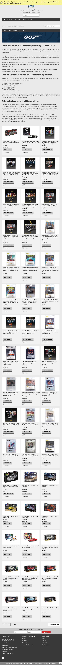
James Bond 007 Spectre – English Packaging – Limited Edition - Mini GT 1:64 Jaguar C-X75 (11, 363)
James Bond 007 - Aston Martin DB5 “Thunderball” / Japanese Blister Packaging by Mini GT (49, 394)
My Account (24, 640)
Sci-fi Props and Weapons (7, 649)
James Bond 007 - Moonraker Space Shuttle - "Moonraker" (10, 546)
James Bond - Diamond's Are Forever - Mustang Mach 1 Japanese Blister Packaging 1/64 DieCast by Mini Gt (11, 269)
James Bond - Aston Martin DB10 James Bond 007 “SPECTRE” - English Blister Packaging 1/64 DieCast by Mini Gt (30, 174)
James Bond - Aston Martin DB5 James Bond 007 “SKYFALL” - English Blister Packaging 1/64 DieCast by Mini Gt (11, 173)
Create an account (30, 644)
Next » (15, 624)
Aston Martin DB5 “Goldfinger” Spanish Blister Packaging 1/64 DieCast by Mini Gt (11, 425)
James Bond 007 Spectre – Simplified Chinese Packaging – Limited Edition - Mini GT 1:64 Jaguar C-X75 (30, 332)
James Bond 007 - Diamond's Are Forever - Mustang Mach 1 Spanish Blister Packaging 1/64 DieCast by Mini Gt (50, 269)
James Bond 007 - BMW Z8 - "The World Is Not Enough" (30, 517)
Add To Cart (7, 149)
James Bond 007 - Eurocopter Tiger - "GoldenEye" (49, 517)
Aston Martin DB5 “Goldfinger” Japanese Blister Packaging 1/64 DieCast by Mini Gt (31, 394)
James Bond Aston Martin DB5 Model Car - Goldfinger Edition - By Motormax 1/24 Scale (50, 547)
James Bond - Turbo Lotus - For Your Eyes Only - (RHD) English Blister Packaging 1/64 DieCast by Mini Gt (49, 206)
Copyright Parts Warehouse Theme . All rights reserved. (24, 663)
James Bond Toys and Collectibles (9, 647)
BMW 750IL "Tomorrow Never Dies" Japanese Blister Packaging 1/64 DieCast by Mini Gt (10, 394)
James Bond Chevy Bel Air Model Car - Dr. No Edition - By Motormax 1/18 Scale (50, 608)
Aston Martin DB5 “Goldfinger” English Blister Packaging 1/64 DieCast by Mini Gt (50, 456)
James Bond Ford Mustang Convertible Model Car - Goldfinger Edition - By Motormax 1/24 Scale (11, 609)
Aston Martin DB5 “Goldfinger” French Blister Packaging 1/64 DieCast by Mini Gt (50, 425)
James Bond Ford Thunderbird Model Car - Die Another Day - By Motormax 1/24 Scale (50, 578)
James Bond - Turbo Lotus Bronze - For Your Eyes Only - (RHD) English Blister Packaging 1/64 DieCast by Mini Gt (50, 173)
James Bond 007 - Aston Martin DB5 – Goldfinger (50, 486)
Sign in (23, 644)
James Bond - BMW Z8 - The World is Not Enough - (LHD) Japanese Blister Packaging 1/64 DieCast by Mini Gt (30, 206)
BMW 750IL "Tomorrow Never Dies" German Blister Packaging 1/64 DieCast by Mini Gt (50, 363)
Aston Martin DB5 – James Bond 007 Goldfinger (30, 486)
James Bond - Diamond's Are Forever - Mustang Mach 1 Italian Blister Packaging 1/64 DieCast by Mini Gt (30, 269)
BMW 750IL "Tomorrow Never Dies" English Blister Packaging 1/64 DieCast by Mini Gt (30, 363)
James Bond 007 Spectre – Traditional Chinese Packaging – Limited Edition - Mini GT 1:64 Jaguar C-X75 (11, 332)
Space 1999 (4, 651)
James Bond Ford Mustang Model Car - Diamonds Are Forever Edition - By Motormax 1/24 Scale (30, 578)
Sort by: (44, 26)
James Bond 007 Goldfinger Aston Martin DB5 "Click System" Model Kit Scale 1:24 (10, 487)
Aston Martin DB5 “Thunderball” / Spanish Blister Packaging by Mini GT (30, 424)
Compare (7, 152)
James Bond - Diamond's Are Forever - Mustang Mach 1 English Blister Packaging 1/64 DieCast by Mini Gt (11, 301)
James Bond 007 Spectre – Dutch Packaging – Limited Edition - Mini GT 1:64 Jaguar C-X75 (50, 332)
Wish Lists (24, 638)
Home (4, 19)
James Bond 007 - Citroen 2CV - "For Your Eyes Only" (10, 517)
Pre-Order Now (47, 149)
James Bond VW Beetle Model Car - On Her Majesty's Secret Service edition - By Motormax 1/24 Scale (11, 578)
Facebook (3, 658)
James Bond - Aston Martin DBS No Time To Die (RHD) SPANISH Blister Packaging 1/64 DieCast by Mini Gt (29, 301)
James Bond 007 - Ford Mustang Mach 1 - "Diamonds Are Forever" (30, 546)
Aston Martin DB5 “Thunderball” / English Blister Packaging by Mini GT (30, 455)
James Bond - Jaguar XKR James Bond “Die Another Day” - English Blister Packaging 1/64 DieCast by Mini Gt (50, 143)
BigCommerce (52, 664)
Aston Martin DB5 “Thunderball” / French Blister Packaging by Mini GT (10, 455)
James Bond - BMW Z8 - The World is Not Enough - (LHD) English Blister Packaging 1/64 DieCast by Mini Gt (11, 206)
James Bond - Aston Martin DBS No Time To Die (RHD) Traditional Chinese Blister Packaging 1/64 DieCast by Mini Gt (50, 237)
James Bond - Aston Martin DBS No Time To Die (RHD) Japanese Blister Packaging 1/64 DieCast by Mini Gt (30, 237)
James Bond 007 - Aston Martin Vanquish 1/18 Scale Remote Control (11, 142)
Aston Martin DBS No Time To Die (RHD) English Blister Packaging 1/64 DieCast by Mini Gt (50, 301)
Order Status (24, 642)
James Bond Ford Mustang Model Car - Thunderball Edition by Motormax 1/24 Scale (30, 609)
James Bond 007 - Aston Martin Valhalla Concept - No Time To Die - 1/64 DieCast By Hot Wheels (30, 143)
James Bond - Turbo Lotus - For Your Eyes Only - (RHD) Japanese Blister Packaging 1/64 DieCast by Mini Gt (10, 237)
